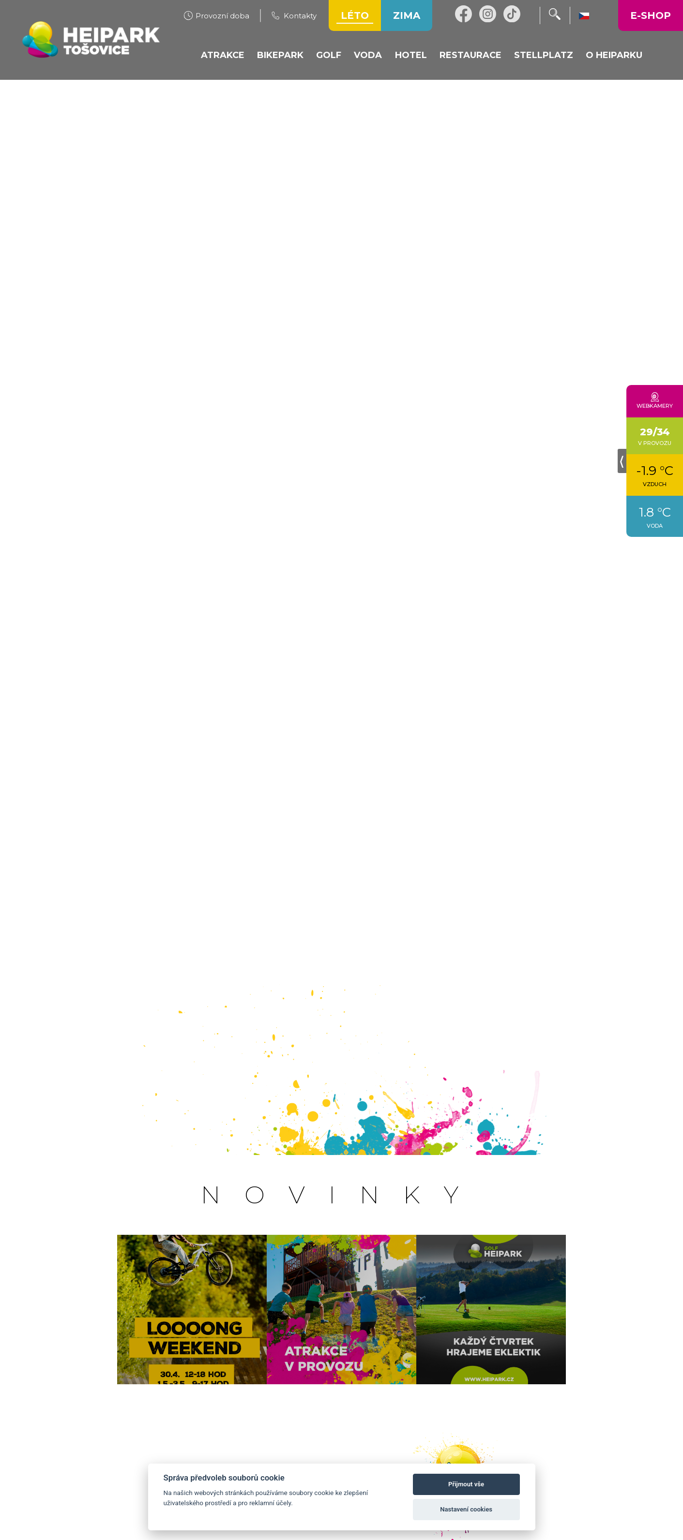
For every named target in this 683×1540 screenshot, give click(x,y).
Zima (406, 15)
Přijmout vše (466, 1484)
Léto (355, 15)
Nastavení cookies (466, 1509)
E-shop (650, 15)
